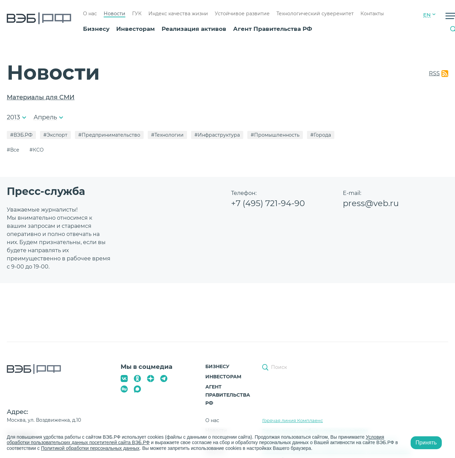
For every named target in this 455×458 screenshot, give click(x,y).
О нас (90, 14)
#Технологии (167, 135)
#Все (13, 150)
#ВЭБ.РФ (21, 135)
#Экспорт (55, 135)
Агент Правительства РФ (272, 28)
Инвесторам (135, 28)
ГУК (137, 14)
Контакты (372, 14)
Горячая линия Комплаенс (292, 420)
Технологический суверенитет (315, 14)
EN (427, 15)
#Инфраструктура (217, 135)
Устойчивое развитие (242, 14)
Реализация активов (194, 28)
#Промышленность (275, 135)
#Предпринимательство (109, 135)
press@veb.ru (371, 203)
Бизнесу (96, 28)
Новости (114, 14)
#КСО (36, 150)
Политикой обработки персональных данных (90, 448)
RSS (434, 73)
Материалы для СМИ (41, 97)
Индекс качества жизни (178, 14)
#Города (320, 135)
